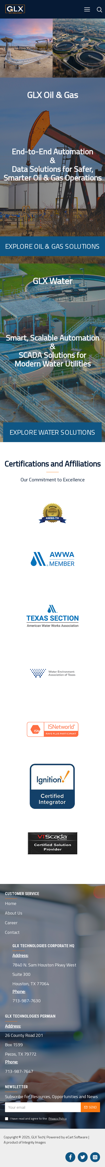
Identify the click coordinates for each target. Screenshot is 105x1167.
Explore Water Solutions (52, 432)
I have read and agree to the (36, 1118)
